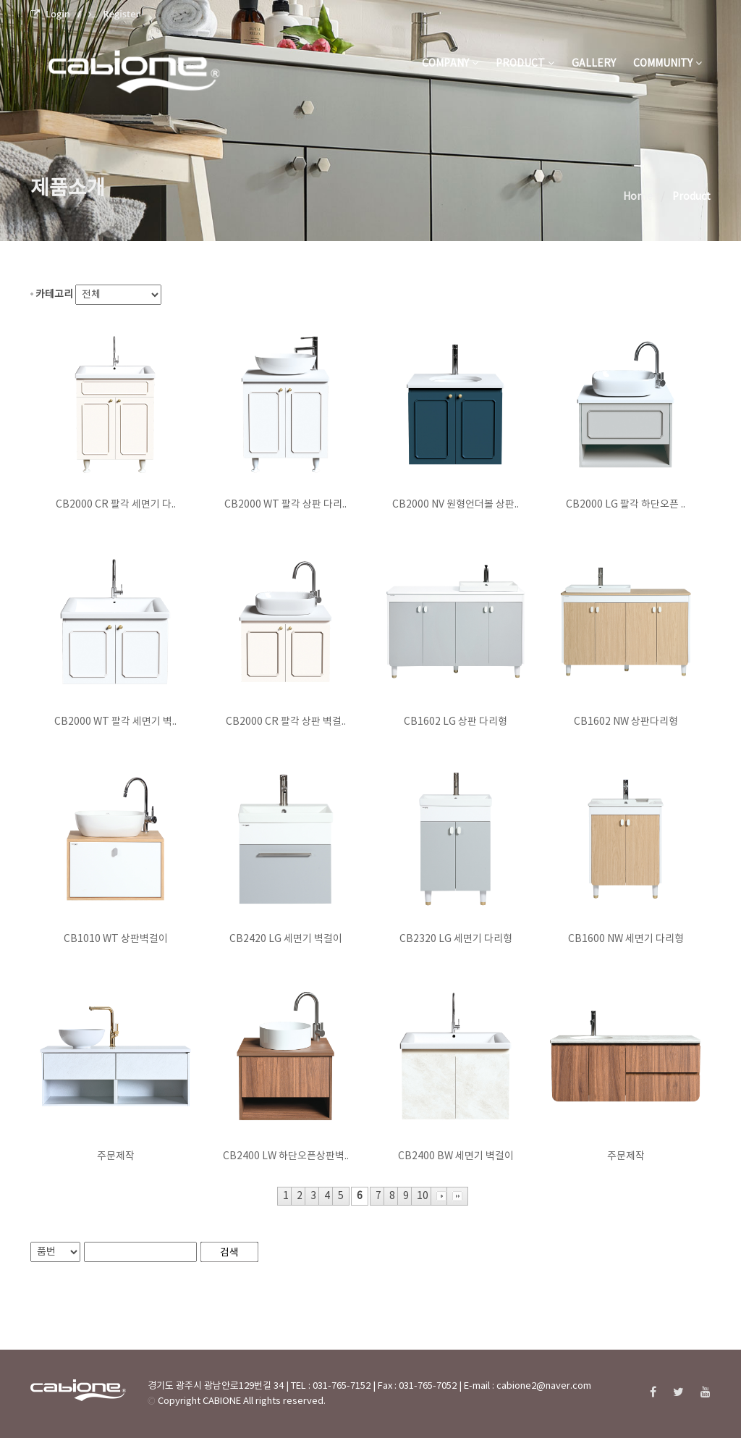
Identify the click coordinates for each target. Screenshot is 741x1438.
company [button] (450, 64)
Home (638, 197)
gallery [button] (594, 64)
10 (422, 1196)
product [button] (525, 64)
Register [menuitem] (114, 13)
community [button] (667, 64)
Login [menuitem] (50, 13)
